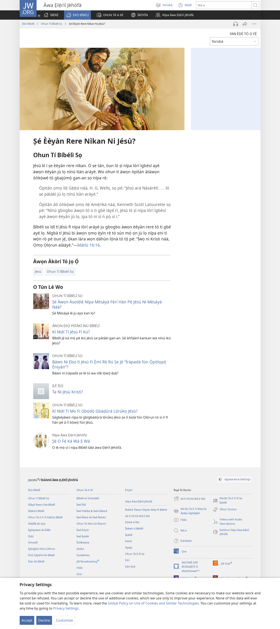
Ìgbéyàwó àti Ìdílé (39, 530)
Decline (44, 620)
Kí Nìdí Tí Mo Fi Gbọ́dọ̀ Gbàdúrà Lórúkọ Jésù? (95, 411)
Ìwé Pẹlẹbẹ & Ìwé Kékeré (91, 511)
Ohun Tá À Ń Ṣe (134, 554)
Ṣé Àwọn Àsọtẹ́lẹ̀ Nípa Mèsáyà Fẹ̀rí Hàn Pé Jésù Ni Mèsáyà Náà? (107, 304)
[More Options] (254, 24)
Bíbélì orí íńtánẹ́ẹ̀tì (87, 498)
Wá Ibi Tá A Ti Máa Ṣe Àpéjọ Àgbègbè (190, 511)
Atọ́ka (80, 549)
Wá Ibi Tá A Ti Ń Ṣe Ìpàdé (227, 500)
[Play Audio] (235, 24)
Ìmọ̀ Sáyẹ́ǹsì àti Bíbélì (41, 555)
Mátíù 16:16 (88, 245)
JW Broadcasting (87, 561)
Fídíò (79, 568)
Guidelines (83, 555)
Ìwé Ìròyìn (82, 530)
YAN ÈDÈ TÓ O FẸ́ (243, 33)
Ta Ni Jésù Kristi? (67, 392)
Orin (79, 574)
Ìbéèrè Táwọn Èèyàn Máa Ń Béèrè (146, 510)
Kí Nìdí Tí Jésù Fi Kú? (71, 332)
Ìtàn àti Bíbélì (36, 561)
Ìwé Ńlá (81, 504)
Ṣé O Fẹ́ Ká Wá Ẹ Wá (71, 441)
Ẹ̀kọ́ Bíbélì (28, 24)
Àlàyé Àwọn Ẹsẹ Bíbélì (41, 504)
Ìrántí (128, 541)
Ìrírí (127, 560)
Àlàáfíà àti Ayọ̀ (37, 523)
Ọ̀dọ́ (31, 536)
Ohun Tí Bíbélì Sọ (51, 24)
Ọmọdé (33, 542)
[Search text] (224, 5)
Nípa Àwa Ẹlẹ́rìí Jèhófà (138, 501)
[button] (77, 15)
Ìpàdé (128, 535)
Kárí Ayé (130, 566)
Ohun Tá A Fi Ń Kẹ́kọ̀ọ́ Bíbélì (45, 517)
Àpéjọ (128, 547)
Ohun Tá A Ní (84, 490)
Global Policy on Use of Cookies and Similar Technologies (153, 603)
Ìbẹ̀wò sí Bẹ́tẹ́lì (134, 528)
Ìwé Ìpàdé (82, 536)
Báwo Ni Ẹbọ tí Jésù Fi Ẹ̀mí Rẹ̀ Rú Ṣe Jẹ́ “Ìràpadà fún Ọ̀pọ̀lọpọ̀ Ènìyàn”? (109, 364)
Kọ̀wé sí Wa (132, 522)
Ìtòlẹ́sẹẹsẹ (82, 542)
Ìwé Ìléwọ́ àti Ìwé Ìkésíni (91, 517)
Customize (64, 620)
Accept (27, 620)
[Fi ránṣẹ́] (245, 24)
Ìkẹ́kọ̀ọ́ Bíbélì (36, 511)
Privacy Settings (66, 608)
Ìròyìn (128, 490)
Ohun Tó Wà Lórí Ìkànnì (91, 523)
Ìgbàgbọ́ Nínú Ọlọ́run (41, 549)
